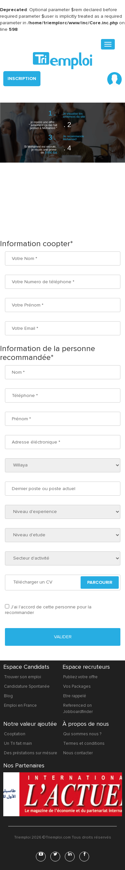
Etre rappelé (74, 696)
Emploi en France (20, 705)
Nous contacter (78, 753)
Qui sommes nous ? (82, 734)
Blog (8, 696)
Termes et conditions (84, 743)
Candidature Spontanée (27, 686)
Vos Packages (77, 686)
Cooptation (14, 734)
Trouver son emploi (22, 677)
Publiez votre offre (80, 677)
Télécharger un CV (32, 582)
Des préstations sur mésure (30, 753)
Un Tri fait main (18, 743)
